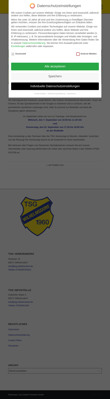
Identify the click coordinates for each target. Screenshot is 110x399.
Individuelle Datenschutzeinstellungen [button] (55, 86)
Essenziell (18, 53)
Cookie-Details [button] (40, 94)
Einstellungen (18, 46)
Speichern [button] (55, 76)
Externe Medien (86, 53)
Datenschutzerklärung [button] (56, 94)
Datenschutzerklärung (33, 43)
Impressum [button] (71, 94)
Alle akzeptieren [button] (55, 66)
